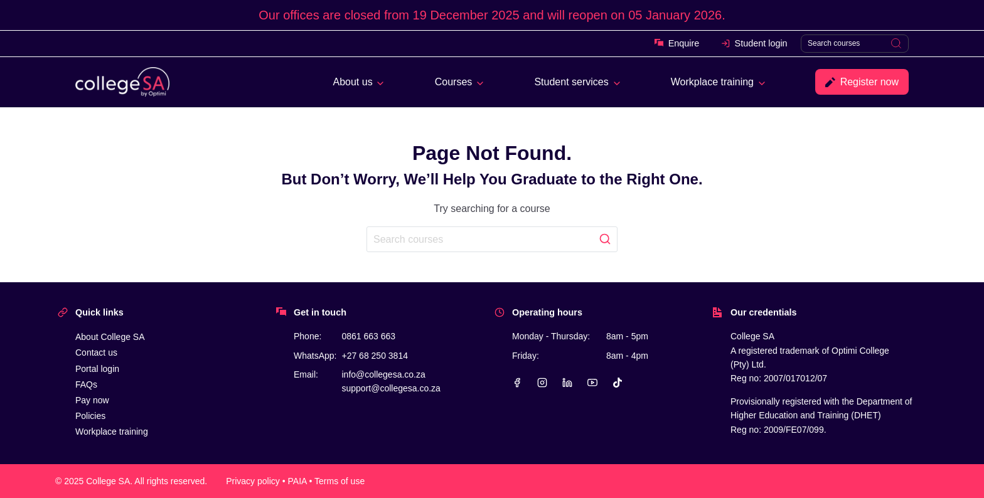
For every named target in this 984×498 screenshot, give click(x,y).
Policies (90, 416)
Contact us (96, 352)
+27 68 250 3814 (374, 356)
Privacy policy (253, 481)
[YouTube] (592, 383)
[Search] (855, 43)
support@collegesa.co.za (390, 388)
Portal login (97, 369)
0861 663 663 (368, 336)
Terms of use (339, 481)
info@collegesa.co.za (383, 374)
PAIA (297, 481)
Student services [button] (571, 82)
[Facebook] (517, 383)
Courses (454, 82)
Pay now (92, 400)
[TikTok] (617, 383)
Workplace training (712, 82)
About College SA (110, 337)
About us (353, 82)
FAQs (86, 384)
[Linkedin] (567, 383)
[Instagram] (542, 383)
